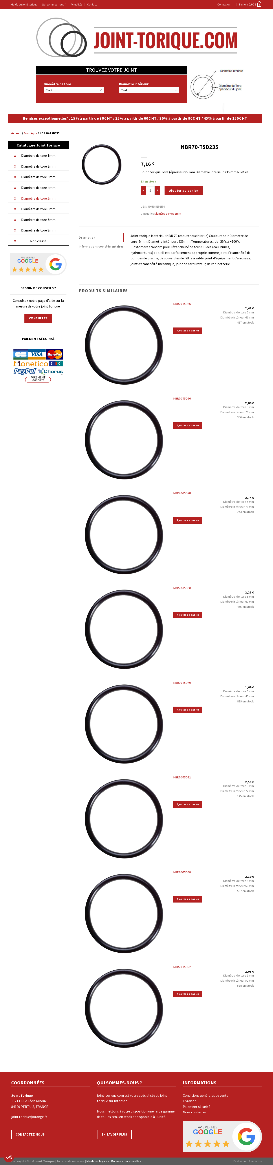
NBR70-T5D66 (182, 304)
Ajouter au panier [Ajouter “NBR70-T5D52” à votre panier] (188, 993)
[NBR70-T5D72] (124, 817)
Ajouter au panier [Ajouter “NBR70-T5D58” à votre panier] (188, 899)
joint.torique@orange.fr (29, 1116)
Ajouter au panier (183, 190)
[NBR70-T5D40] (124, 723)
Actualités (76, 4)
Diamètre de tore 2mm (38, 166)
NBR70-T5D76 (182, 398)
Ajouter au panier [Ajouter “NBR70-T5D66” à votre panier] (188, 330)
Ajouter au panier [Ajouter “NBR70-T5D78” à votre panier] (188, 520)
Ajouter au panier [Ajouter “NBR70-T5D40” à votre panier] (188, 709)
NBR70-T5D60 (182, 588)
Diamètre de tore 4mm (38, 187)
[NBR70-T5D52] (124, 1007)
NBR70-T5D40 (182, 683)
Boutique (30, 133)
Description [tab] (87, 237)
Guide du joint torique (24, 4)
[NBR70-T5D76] (124, 439)
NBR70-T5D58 (182, 872)
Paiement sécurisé (196, 1106)
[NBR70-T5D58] (124, 912)
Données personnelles (126, 1161)
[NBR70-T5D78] (124, 533)
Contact (92, 4)
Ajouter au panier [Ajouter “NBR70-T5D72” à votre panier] (188, 804)
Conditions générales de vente (205, 1095)
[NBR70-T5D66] (124, 344)
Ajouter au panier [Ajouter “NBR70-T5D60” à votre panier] (188, 614)
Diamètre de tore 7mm (38, 219)
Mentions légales (97, 1161)
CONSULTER (38, 318)
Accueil (16, 133)
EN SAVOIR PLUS (114, 1134)
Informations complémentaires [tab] (101, 246)
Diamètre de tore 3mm (38, 177)
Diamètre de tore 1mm (38, 155)
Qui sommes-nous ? (54, 4)
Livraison (189, 1101)
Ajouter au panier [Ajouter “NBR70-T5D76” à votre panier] (188, 425)
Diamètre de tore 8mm (38, 230)
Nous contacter (194, 1112)
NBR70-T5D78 (182, 493)
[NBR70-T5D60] (124, 628)
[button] (9, 1157)
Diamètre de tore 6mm (38, 209)
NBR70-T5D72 (182, 777)
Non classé (38, 241)
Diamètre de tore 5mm (38, 198)
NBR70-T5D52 (182, 967)
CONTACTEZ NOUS (30, 1134)
